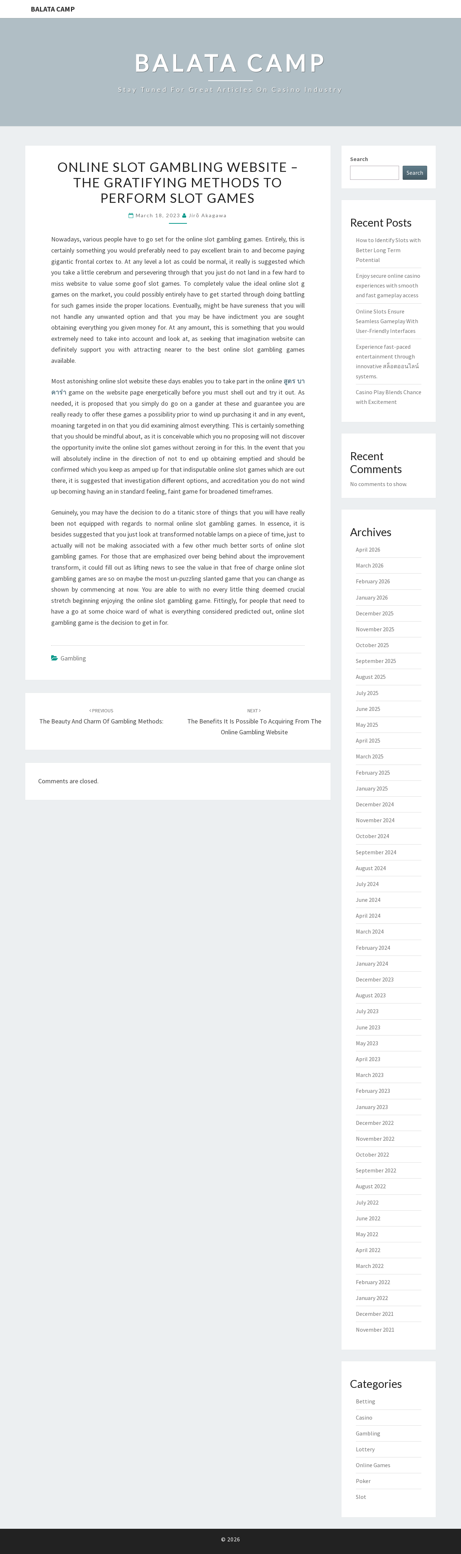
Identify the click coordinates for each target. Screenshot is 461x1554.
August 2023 (371, 995)
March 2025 (370, 756)
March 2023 (370, 1074)
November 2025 (375, 629)
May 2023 (367, 1043)
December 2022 (375, 1122)
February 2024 (373, 947)
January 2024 (372, 963)
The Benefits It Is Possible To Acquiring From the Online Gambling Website (254, 721)
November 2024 (375, 820)
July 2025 (367, 692)
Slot (361, 1496)
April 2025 (368, 740)
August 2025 (371, 676)
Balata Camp (53, 8)
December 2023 (375, 979)
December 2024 (375, 804)
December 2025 (375, 613)
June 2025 (368, 708)
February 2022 (373, 1282)
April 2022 (368, 1250)
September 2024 (376, 852)
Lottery (365, 1449)
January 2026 (372, 597)
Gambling (73, 658)
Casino (364, 1417)
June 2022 (368, 1218)
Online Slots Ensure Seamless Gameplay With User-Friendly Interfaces (387, 321)
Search (359, 158)
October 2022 (372, 1154)
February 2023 (373, 1090)
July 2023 (367, 1011)
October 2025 (372, 645)
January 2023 (372, 1106)
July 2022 (367, 1202)
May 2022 (367, 1234)
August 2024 (371, 868)
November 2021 (375, 1329)
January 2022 (372, 1297)
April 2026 (368, 549)
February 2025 (373, 772)
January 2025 (372, 788)
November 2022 (375, 1138)
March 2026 (370, 565)
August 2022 (371, 1186)
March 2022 (370, 1265)
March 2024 (370, 931)
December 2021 (375, 1313)
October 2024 (372, 836)
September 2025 (376, 660)
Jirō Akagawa (208, 215)
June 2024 (368, 899)
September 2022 (376, 1170)
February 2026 (373, 581)
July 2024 (367, 883)
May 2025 (367, 724)
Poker (363, 1480)
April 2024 (368, 915)
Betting (365, 1401)
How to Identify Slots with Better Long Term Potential (388, 249)
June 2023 (368, 1027)
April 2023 (368, 1059)
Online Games (373, 1465)
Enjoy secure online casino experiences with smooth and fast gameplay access (388, 285)
